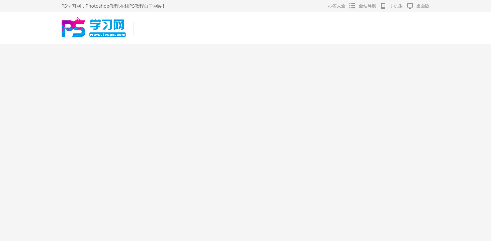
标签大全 (336, 6)
